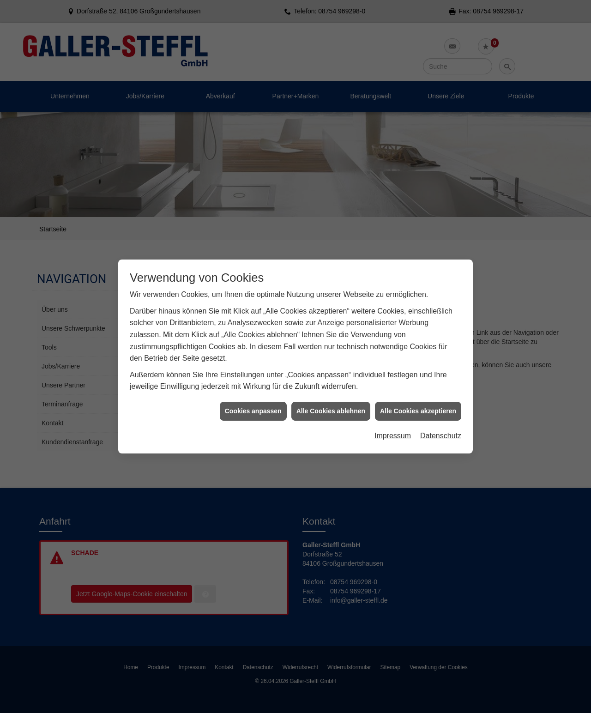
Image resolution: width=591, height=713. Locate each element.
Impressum (392, 431)
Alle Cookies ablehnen (330, 406)
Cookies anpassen (253, 406)
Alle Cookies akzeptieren (418, 406)
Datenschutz (440, 431)
